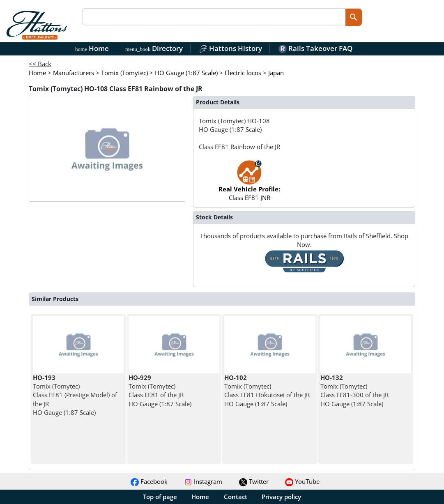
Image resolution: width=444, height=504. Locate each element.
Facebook (149, 481)
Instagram (203, 481)
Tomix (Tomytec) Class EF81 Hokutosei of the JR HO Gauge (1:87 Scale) (267, 390)
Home (92, 48)
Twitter (254, 481)
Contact (235, 496)
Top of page (160, 496)
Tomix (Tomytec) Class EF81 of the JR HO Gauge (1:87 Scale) (160, 390)
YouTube (302, 481)
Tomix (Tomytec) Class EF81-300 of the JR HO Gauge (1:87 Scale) (354, 390)
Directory (154, 48)
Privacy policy (281, 496)
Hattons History (230, 48)
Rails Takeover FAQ (315, 48)
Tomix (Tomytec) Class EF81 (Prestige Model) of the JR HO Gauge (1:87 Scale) (75, 395)
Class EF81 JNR (249, 185)
